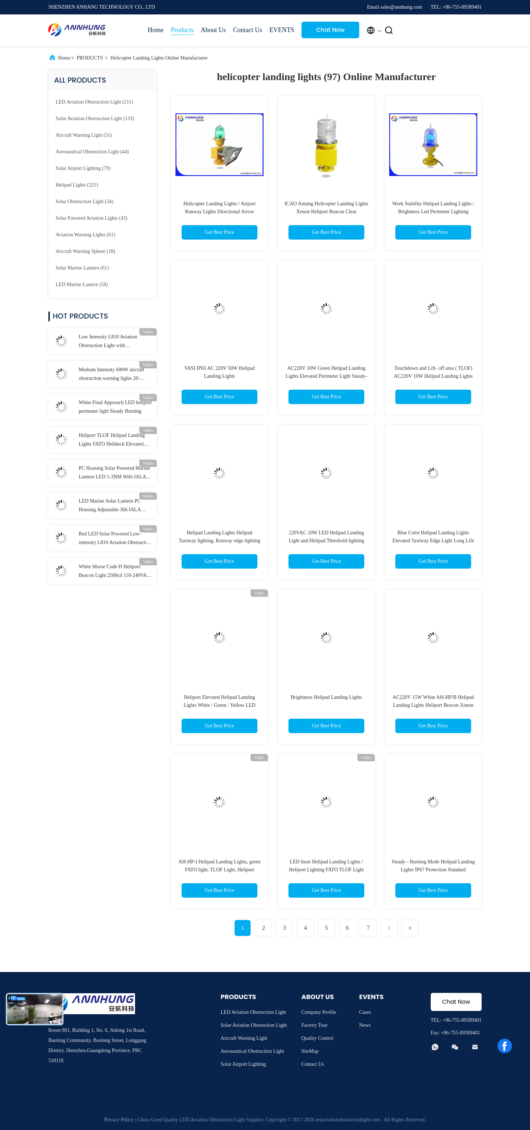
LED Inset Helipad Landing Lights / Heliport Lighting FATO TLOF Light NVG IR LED (326, 869)
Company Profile (318, 1012)
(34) (84, 201)
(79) (83, 168)
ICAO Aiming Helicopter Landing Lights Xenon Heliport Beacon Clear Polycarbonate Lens (326, 211)
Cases (365, 1012)
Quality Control (317, 1038)
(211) (94, 102)
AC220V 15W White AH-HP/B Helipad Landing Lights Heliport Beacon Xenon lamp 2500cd (433, 705)
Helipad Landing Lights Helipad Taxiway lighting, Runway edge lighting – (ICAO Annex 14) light (219, 540)
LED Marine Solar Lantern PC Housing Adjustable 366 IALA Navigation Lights (110, 506)
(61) (85, 234)
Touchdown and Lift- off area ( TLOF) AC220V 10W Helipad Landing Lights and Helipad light (433, 376)
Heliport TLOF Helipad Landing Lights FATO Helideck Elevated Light (112, 440)
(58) (82, 284)
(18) (85, 251)
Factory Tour (314, 1025)
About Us (213, 30)
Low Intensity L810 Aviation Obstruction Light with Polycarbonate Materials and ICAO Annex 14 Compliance (114, 342)
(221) (77, 185)
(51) (84, 135)
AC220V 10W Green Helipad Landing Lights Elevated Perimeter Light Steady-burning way (326, 376)
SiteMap (309, 1051)
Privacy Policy (119, 1119)
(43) (91, 218)
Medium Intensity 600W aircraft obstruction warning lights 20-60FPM (111, 375)
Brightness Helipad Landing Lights (326, 697)
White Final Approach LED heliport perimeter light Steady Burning (115, 407)
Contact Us (247, 30)
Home (156, 30)
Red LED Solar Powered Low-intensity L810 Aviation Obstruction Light (115, 539)
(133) (95, 118)
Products (182, 30)
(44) (92, 151)
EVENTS (281, 30)
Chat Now (330, 30)
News (365, 1025)
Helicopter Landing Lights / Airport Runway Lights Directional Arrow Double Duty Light (219, 211)
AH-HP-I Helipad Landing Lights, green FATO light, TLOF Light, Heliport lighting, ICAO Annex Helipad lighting (219, 869)
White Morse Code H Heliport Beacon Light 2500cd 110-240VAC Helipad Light (114, 572)
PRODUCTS (90, 58)
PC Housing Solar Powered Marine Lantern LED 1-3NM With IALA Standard (114, 473)
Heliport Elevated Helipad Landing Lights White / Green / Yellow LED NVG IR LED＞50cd (219, 705)
